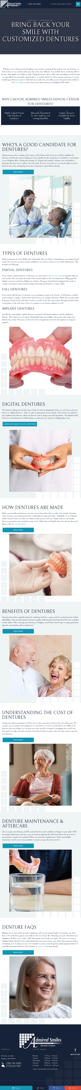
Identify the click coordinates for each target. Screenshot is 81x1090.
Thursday (36, 1063)
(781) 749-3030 (33, 4)
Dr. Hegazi (20, 82)
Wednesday (36, 1060)
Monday (35, 1056)
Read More (18, 172)
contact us (41, 946)
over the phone (20, 524)
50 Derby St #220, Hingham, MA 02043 (60, 4)
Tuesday (35, 1058)
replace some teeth (55, 276)
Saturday (36, 1065)
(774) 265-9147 (11, 1066)
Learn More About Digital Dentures (20, 424)
